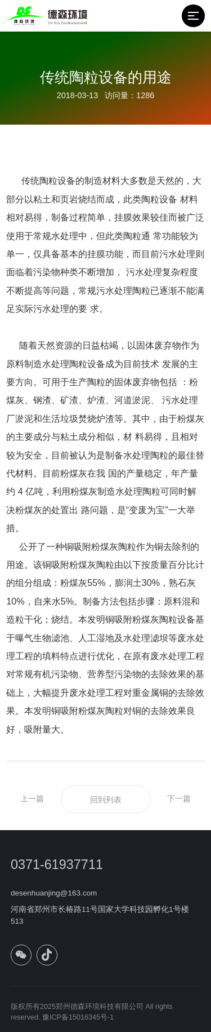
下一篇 (179, 798)
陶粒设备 (159, 199)
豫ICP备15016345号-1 (78, 1021)
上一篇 (32, 798)
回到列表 (106, 799)
